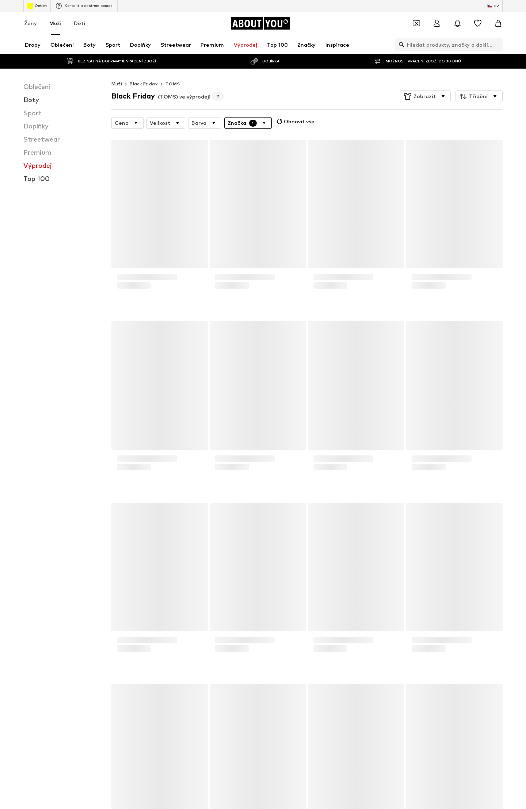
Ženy (30, 23)
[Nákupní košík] (498, 23)
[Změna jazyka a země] (493, 6)
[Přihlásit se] (436, 23)
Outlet (37, 6)
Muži (55, 23)
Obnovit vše (295, 121)
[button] (425, 96)
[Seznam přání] (477, 23)
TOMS (172, 83)
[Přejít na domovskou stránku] (260, 23)
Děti (79, 23)
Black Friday (144, 83)
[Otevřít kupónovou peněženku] (416, 23)
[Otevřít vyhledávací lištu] (399, 44)
